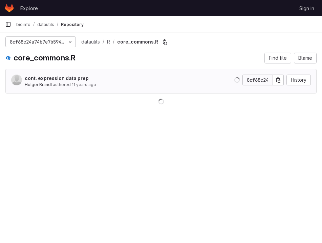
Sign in (306, 8)
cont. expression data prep (57, 78)
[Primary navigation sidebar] (8, 24)
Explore (29, 8)
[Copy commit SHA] (278, 80)
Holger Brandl (38, 84)
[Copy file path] (164, 41)
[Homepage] (9, 8)
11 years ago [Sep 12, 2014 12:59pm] (84, 84)
